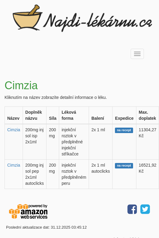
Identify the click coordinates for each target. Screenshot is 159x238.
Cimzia (13, 129)
